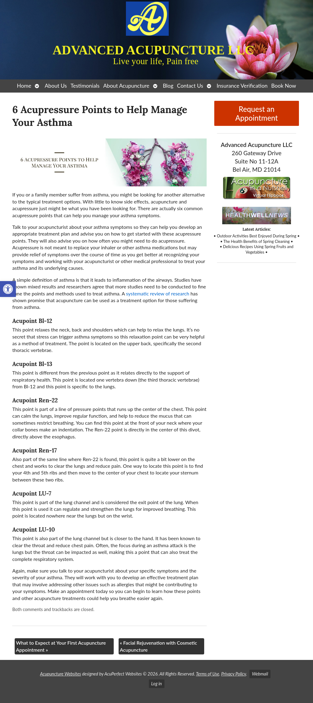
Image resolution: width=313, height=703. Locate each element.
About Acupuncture (126, 85)
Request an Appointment (256, 113)
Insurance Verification (242, 85)
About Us (56, 85)
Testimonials (85, 85)
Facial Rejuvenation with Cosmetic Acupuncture (158, 646)
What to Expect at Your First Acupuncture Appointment (61, 646)
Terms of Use (207, 673)
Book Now (283, 85)
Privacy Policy (233, 673)
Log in (156, 683)
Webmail (260, 673)
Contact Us (190, 85)
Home (24, 85)
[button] (8, 289)
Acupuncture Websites (60, 673)
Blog (168, 85)
